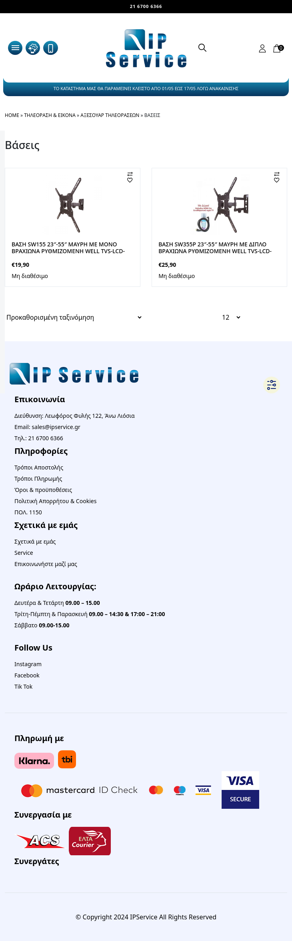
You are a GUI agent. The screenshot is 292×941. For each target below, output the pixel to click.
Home (12, 115)
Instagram (28, 664)
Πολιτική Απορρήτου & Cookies (55, 501)
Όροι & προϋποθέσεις (43, 490)
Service (23, 552)
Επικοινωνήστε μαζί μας (45, 564)
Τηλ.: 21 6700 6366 (38, 438)
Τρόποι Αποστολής (38, 467)
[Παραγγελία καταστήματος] (74, 317)
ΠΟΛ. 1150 (28, 512)
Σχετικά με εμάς (35, 541)
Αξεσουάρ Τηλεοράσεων (109, 115)
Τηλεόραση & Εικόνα (50, 115)
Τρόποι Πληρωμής (38, 478)
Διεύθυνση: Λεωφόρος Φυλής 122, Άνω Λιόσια (74, 415)
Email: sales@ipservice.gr (47, 427)
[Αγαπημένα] (136, 180)
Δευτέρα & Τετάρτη (57, 603)
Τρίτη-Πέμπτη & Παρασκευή (89, 614)
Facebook (27, 675)
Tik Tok (23, 686)
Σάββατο (42, 625)
